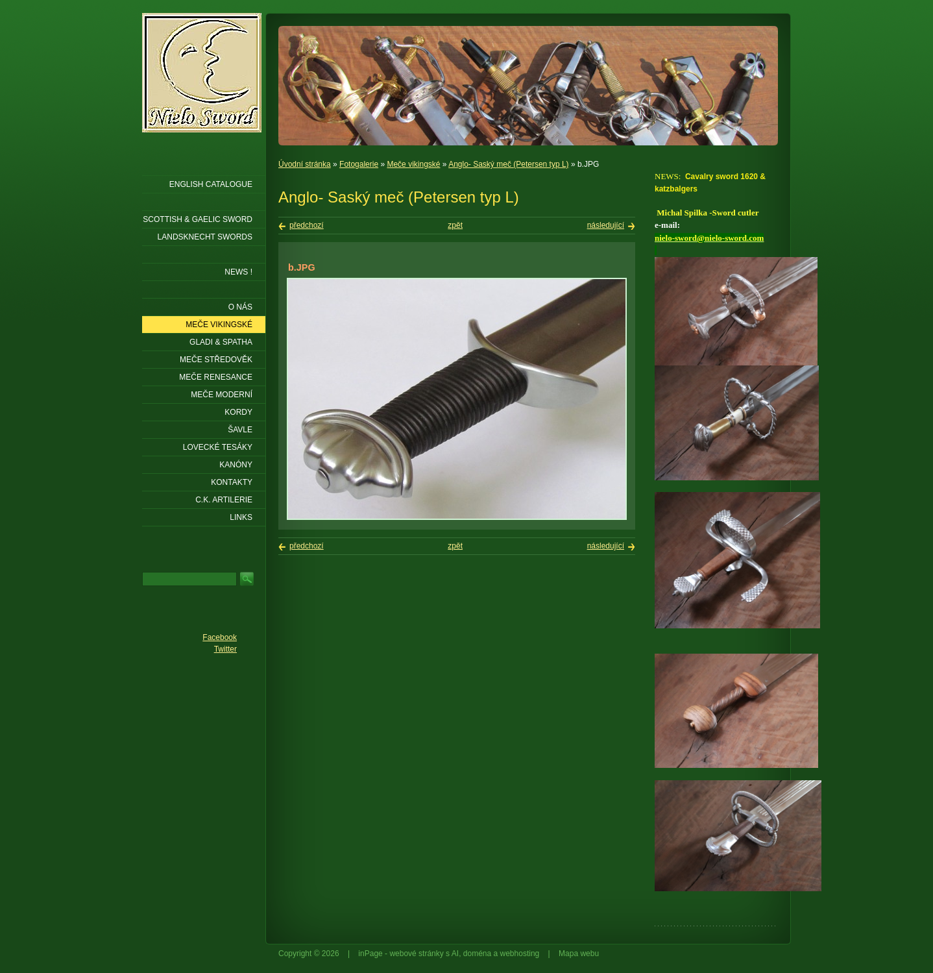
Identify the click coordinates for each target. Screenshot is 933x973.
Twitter (225, 649)
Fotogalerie (358, 164)
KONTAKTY (231, 482)
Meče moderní (221, 394)
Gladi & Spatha (220, 342)
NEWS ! (238, 272)
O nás (240, 307)
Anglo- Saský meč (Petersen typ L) (508, 164)
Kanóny (235, 464)
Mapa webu (579, 953)
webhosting (520, 953)
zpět (455, 225)
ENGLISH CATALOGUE (210, 184)
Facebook (219, 637)
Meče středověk (216, 359)
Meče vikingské (413, 164)
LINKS (241, 517)
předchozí (306, 225)
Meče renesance (215, 377)
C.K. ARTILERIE (223, 499)
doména (477, 953)
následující (605, 225)
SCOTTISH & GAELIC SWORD (197, 219)
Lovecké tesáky (217, 447)
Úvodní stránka (304, 164)
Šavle (240, 429)
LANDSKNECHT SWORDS (205, 236)
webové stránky (416, 953)
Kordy (238, 412)
